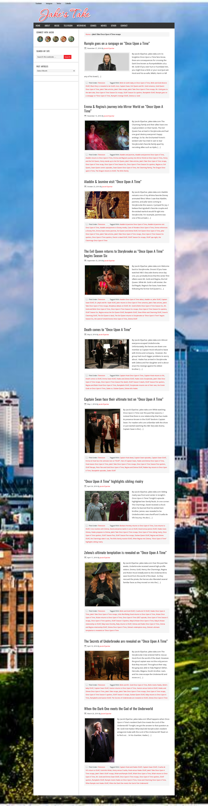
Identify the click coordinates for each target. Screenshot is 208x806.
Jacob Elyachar (109, 48)
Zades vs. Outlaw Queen (115, 388)
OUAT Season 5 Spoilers (120, 621)
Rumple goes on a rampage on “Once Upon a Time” (117, 43)
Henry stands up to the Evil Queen (112, 161)
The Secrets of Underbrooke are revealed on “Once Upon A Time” (126, 641)
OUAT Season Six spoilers (133, 93)
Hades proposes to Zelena (100, 532)
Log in (170, 801)
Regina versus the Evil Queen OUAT (111, 312)
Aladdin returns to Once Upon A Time (99, 158)
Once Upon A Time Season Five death (114, 382)
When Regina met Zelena (142, 539)
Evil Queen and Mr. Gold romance (143, 86)
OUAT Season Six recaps (137, 237)
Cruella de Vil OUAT (143, 611)
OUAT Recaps (90, 467)
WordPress (161, 801)
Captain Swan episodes (142, 458)
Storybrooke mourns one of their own (143, 385)
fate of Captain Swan (128, 461)
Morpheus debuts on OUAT (118, 306)
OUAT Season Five (108, 535)
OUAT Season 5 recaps (121, 695)
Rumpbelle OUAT (149, 93)
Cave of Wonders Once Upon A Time (141, 228)
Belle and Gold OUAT (127, 611)
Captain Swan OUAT (159, 458)
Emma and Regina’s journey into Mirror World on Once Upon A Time (137, 158)
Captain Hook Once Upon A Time (131, 376)
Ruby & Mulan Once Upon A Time (142, 621)
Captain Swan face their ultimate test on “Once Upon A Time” (123, 399)
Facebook (39, 3)
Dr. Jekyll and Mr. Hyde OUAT (105, 303)
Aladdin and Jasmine (127, 155)
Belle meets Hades (155, 685)
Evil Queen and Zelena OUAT (127, 231)
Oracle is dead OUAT (120, 237)
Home (38, 25)
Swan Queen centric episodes (101, 168)
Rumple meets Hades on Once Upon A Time (121, 780)
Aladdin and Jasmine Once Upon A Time (149, 155)
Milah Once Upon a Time (142, 774)
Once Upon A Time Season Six (115, 164)
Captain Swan (125, 86)
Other (113, 25)
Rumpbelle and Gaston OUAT (100, 698)
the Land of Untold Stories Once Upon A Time (110, 319)
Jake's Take (104, 14)
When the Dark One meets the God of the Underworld (118, 708)
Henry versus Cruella (120, 770)
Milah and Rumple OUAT (123, 774)
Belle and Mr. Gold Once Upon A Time (133, 685)
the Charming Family (144, 168)
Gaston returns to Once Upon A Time (122, 688)
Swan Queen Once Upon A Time (124, 168)
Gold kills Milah (106, 770)
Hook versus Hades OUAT (137, 770)
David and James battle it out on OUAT (123, 529)
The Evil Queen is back (106, 316)
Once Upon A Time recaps (156, 691)
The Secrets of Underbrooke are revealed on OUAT (130, 698)
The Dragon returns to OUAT (106, 171)
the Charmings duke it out (99, 539)
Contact (124, 25)
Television (68, 25)
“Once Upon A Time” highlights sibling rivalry (113, 481)
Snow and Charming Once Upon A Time (151, 780)
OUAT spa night (152, 237)
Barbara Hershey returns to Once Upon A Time (136, 526)
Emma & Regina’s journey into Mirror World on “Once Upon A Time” (123, 108)
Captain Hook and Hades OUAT (131, 767)
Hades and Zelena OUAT (125, 379)
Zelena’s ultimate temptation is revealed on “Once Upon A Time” (125, 552)
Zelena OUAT (132, 319)
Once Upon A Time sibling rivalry (150, 532)
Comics (93, 25)
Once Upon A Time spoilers (102, 237)
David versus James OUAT (147, 529)
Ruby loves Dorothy (108, 624)
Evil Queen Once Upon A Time (149, 231)
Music (56, 25)
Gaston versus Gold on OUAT (147, 688)
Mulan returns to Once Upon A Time (109, 618)
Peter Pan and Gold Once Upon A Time (110, 467)
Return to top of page (44, 801)
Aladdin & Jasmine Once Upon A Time (133, 224)
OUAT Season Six (92, 312)
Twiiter (59, 3)
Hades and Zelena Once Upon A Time (150, 461)
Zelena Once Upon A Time (117, 627)
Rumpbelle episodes (99, 471)
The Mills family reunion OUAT (121, 539)
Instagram (49, 3)
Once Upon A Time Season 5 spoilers (99, 695)
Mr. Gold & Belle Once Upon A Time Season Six (146, 306)
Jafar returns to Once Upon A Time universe (132, 303)
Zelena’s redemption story (137, 627)
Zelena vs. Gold (134, 96)
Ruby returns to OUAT (123, 624)
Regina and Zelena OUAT (133, 467)
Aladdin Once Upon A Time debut (132, 299)
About (47, 25)
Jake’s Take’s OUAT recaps (104, 774)
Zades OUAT (111, 471)
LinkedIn (68, 3)
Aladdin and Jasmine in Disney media (113, 228)
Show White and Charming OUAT (149, 312)
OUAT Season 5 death (136, 382)
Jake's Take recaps (120, 89)
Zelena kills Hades (131, 388)
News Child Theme (128, 801)
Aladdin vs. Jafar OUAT (153, 299)
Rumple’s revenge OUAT (119, 96)
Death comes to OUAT (94, 379)
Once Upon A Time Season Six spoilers (141, 164)
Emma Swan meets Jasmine (106, 231)
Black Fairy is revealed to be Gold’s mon (104, 86)
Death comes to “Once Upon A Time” (107, 329)
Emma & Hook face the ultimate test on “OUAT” (103, 461)
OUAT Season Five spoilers (154, 382)
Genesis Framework (148, 801)
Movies (104, 25)
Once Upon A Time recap (95, 164)
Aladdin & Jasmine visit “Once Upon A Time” (112, 181)
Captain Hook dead (126, 458)
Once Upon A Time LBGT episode (135, 618)
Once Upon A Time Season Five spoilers (151, 464)
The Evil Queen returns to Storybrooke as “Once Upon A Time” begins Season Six (124, 253)
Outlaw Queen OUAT (142, 535)
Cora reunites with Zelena (99, 529)
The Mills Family (123, 171)
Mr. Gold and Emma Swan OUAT (107, 777)
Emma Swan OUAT (109, 379)
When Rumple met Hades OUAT (97, 783)
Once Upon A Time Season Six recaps (109, 93)
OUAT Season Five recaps (125, 535)
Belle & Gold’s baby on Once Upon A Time (135, 83)
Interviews (81, 25)
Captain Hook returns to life (154, 376)
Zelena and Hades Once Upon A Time (145, 624)
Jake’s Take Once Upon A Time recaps (141, 89)
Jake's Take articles (106, 89)
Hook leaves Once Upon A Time (97, 464)
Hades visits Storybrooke (143, 379)
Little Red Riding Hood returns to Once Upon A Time (136, 614)
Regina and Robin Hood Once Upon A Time (101, 385)
